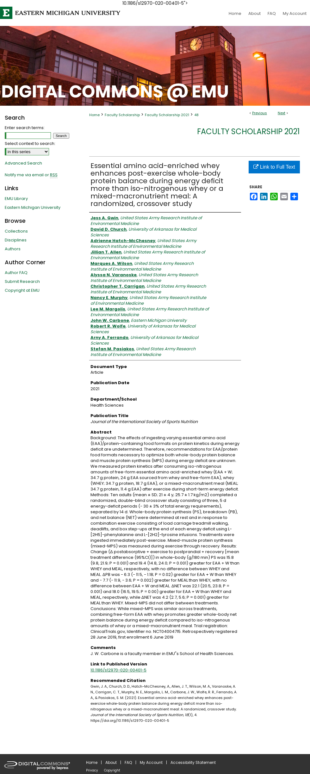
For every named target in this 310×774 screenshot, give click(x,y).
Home (94, 114)
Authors (13, 249)
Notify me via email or (31, 175)
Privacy (92, 770)
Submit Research (22, 281)
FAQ (128, 762)
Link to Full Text (274, 167)
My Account (151, 762)
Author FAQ (16, 273)
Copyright (112, 770)
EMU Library (16, 199)
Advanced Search (23, 163)
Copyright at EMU (22, 290)
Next (281, 112)
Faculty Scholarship (122, 114)
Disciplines (16, 240)
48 (196, 114)
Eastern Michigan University (32, 207)
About (111, 762)
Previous (259, 112)
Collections (16, 231)
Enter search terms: (25, 128)
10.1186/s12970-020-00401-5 (118, 670)
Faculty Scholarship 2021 (167, 114)
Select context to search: (30, 143)
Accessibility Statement (193, 762)
